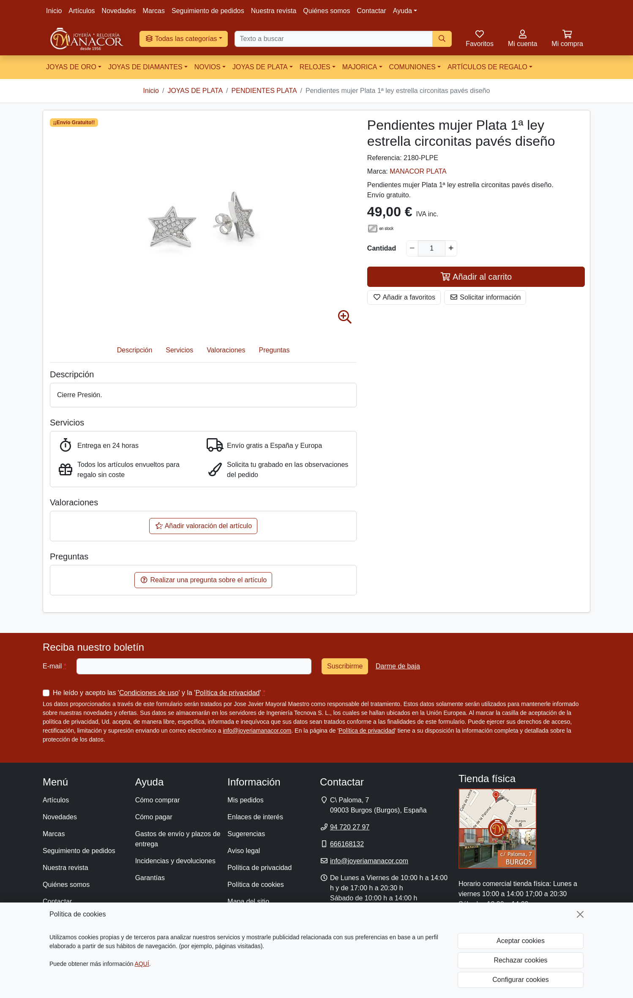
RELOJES (315, 67)
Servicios (179, 350)
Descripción (135, 350)
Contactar (371, 10)
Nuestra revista (274, 10)
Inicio (54, 10)
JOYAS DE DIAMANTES (145, 67)
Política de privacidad (227, 692)
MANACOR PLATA (418, 171)
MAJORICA (359, 67)
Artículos (81, 10)
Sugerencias (246, 833)
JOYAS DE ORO (71, 67)
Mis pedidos (245, 800)
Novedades (119, 10)
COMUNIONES (412, 67)
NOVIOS (207, 67)
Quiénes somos (326, 10)
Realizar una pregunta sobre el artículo (203, 580)
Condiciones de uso (149, 692)
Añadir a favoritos (404, 297)
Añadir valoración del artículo (203, 525)
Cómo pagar (153, 817)
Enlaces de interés (255, 817)
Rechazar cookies (520, 960)
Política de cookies (255, 884)
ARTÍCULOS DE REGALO (487, 67)
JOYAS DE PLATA (260, 67)
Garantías (150, 877)
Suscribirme (345, 666)
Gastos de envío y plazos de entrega (178, 839)
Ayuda (402, 10)
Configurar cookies (520, 979)
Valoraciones (226, 350)
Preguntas (274, 350)
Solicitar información (485, 297)
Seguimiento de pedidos (208, 10)
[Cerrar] (580, 914)
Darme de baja (398, 666)
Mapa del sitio (248, 901)
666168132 (347, 844)
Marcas (154, 10)
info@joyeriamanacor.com (257, 730)
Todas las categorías (181, 38)
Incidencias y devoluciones (175, 860)
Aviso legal (243, 850)
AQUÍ (142, 963)
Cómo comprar (157, 800)
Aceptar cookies (521, 940)
